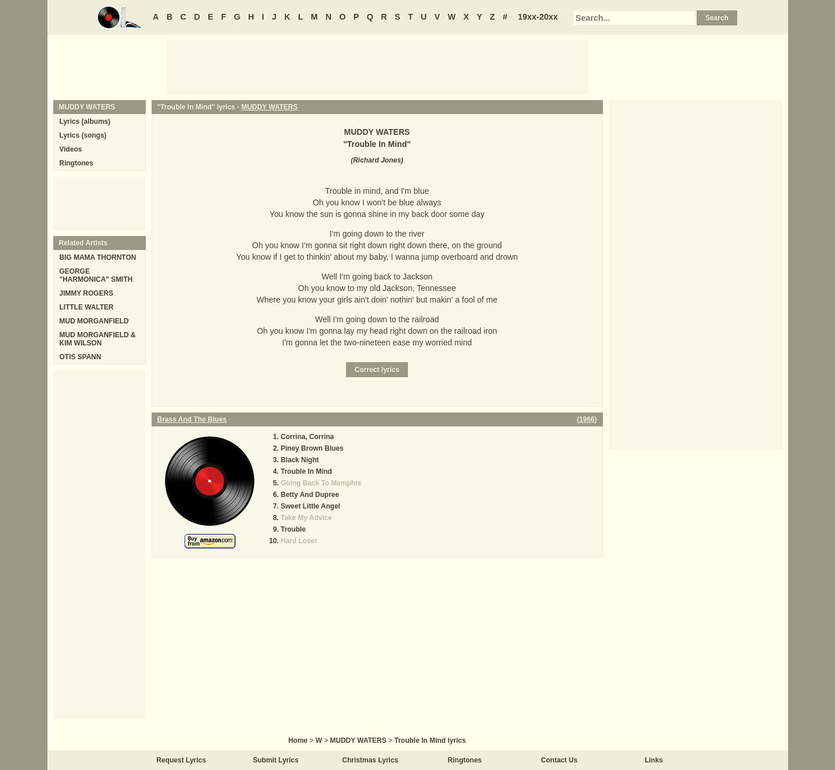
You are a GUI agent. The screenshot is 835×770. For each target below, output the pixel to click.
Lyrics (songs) (83, 135)
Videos (71, 149)
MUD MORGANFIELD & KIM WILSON (98, 339)
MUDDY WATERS (269, 107)
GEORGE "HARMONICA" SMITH (96, 275)
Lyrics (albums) (85, 121)
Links (654, 760)
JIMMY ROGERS (86, 293)
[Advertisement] (377, 66)
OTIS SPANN (80, 357)
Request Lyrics (181, 760)
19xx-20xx (538, 16)
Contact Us (559, 760)
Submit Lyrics (276, 760)
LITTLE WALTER (87, 307)
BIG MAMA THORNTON (98, 257)
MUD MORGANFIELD (94, 321)
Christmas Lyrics (370, 760)
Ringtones (77, 163)
